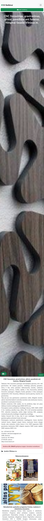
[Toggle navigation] (40, 5)
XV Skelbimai (7, 5)
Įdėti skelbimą (22, 9)
